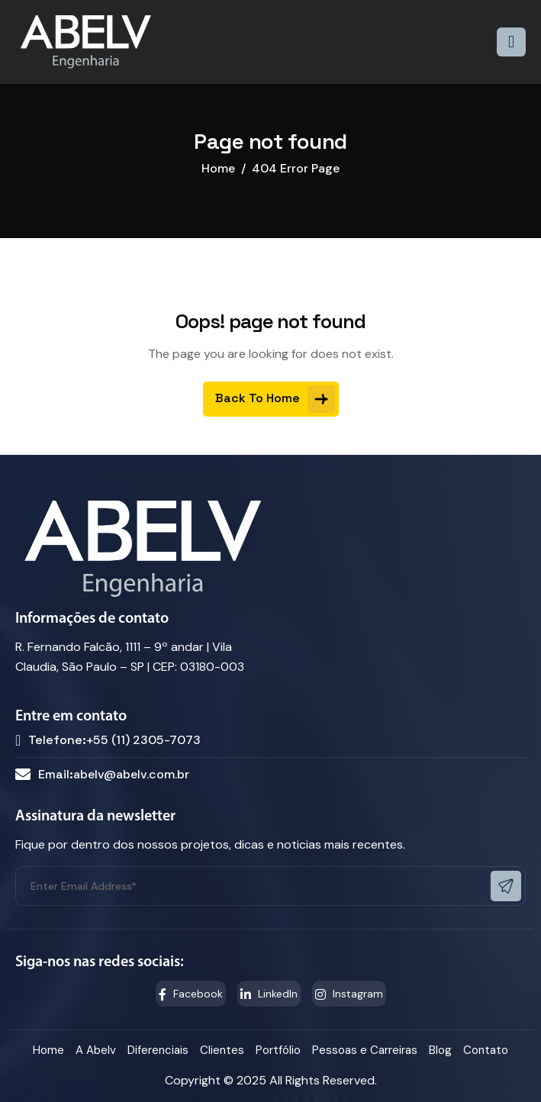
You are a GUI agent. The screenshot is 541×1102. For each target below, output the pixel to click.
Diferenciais (157, 1050)
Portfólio (278, 1050)
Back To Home (275, 399)
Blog (440, 1050)
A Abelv (96, 1050)
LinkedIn (269, 993)
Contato (485, 1050)
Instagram (349, 993)
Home (48, 1050)
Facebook (191, 993)
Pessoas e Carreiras (364, 1050)
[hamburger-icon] (511, 41)
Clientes (222, 1050)
